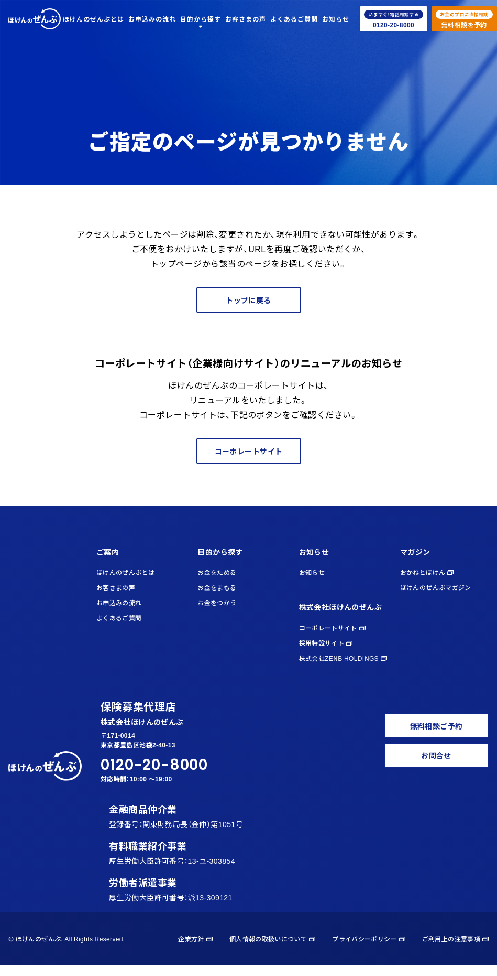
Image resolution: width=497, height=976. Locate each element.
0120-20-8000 (154, 765)
